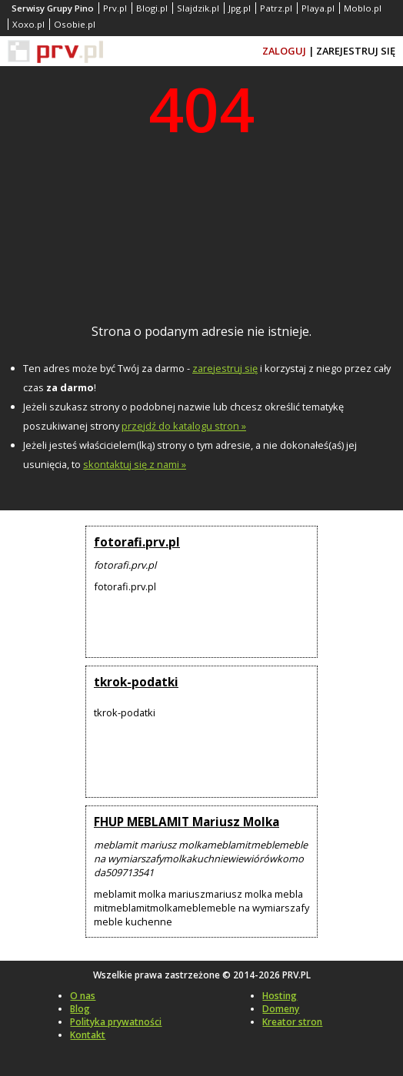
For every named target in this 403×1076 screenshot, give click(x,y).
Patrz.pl (276, 8)
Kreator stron (292, 1021)
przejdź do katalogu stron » (184, 426)
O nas (82, 995)
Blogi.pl (152, 8)
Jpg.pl (239, 8)
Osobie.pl (74, 24)
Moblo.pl (362, 8)
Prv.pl (115, 8)
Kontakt (87, 1034)
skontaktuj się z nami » (134, 464)
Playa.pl (318, 8)
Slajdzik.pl (198, 8)
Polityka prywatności (116, 1021)
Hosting (279, 995)
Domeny (280, 1008)
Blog (80, 1008)
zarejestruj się (225, 368)
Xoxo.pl (28, 24)
